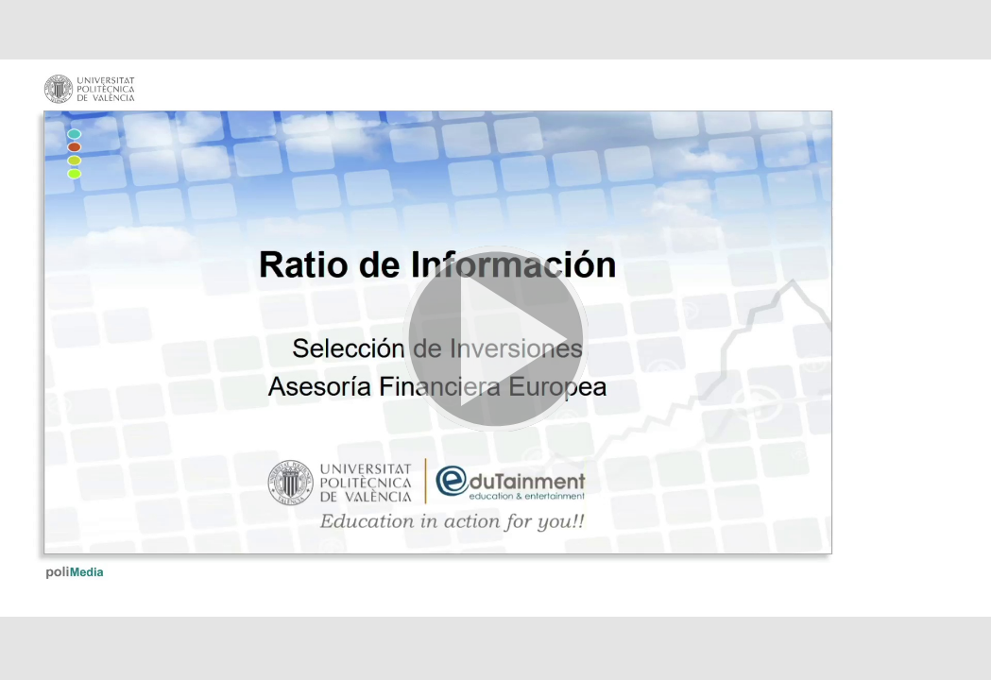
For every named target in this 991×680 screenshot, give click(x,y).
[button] (495, 340)
